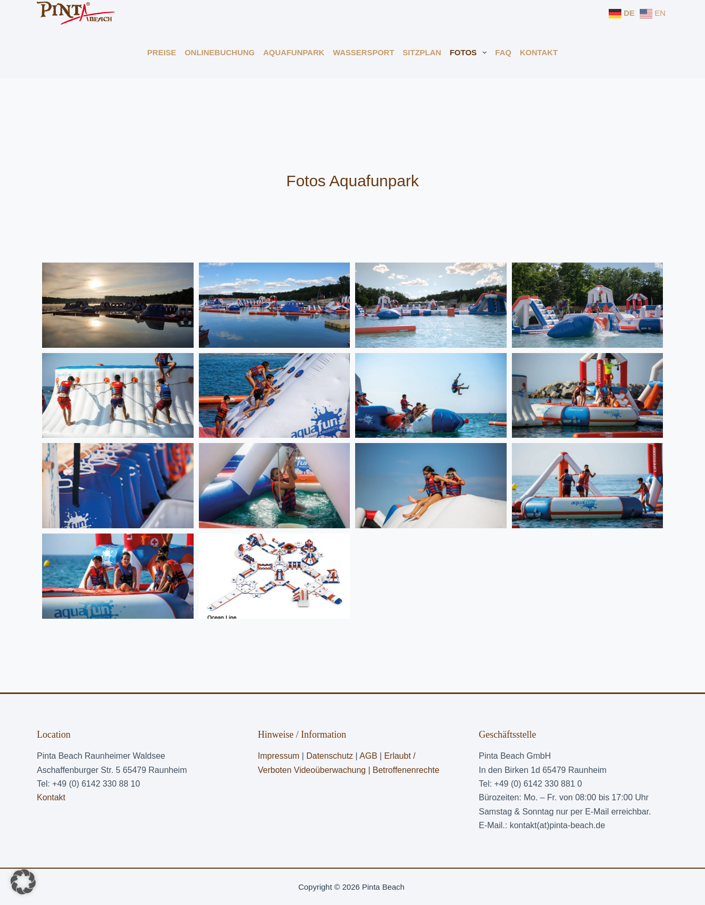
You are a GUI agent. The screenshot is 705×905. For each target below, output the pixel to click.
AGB (369, 755)
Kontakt (539, 52)
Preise (161, 52)
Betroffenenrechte (405, 770)
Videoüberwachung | (333, 770)
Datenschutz (329, 755)
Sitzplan (421, 52)
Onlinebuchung (220, 52)
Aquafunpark (293, 52)
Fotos (470, 52)
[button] (23, 882)
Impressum (278, 755)
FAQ (503, 52)
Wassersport (364, 52)
